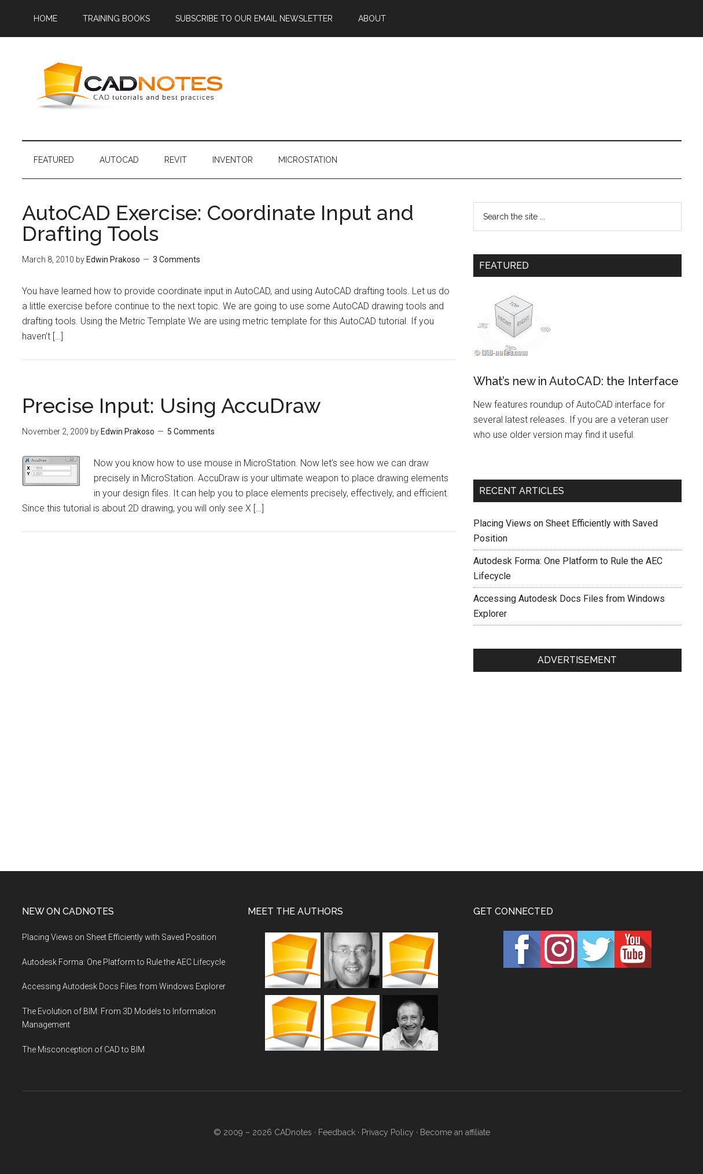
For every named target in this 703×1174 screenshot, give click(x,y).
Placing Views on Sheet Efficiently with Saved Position (119, 937)
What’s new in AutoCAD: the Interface (576, 381)
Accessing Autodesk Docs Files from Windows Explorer (124, 986)
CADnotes (132, 86)
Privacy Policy (388, 1132)
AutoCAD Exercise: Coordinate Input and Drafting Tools (218, 223)
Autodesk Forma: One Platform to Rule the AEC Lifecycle (123, 962)
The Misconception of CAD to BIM (83, 1049)
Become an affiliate (455, 1132)
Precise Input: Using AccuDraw (171, 405)
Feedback (336, 1132)
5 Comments (191, 431)
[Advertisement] (471, 86)
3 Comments (176, 259)
